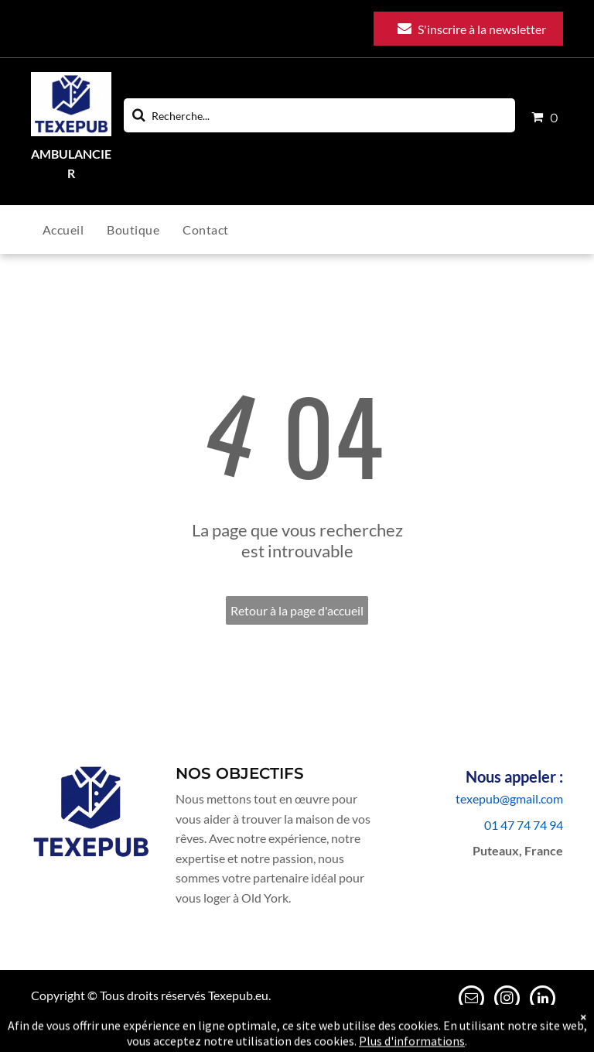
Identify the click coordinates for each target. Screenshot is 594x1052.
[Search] (319, 115)
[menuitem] (75, 229)
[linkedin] (542, 1000)
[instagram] (507, 1000)
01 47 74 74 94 (523, 824)
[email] (471, 1000)
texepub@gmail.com (509, 798)
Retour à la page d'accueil (297, 610)
